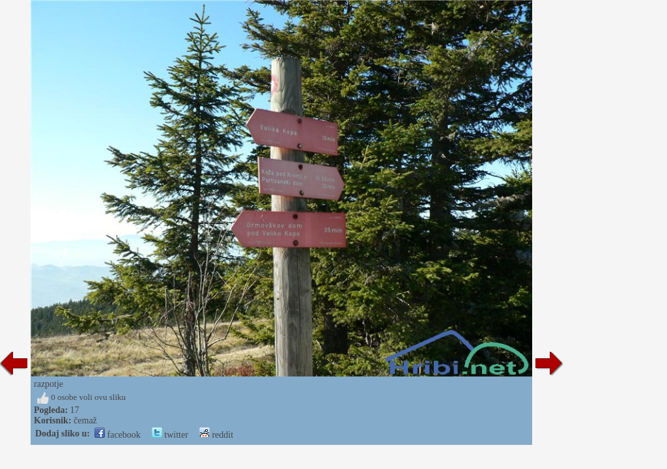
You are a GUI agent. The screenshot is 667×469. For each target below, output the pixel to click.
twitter (170, 435)
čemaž (85, 420)
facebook (117, 435)
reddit (216, 435)
